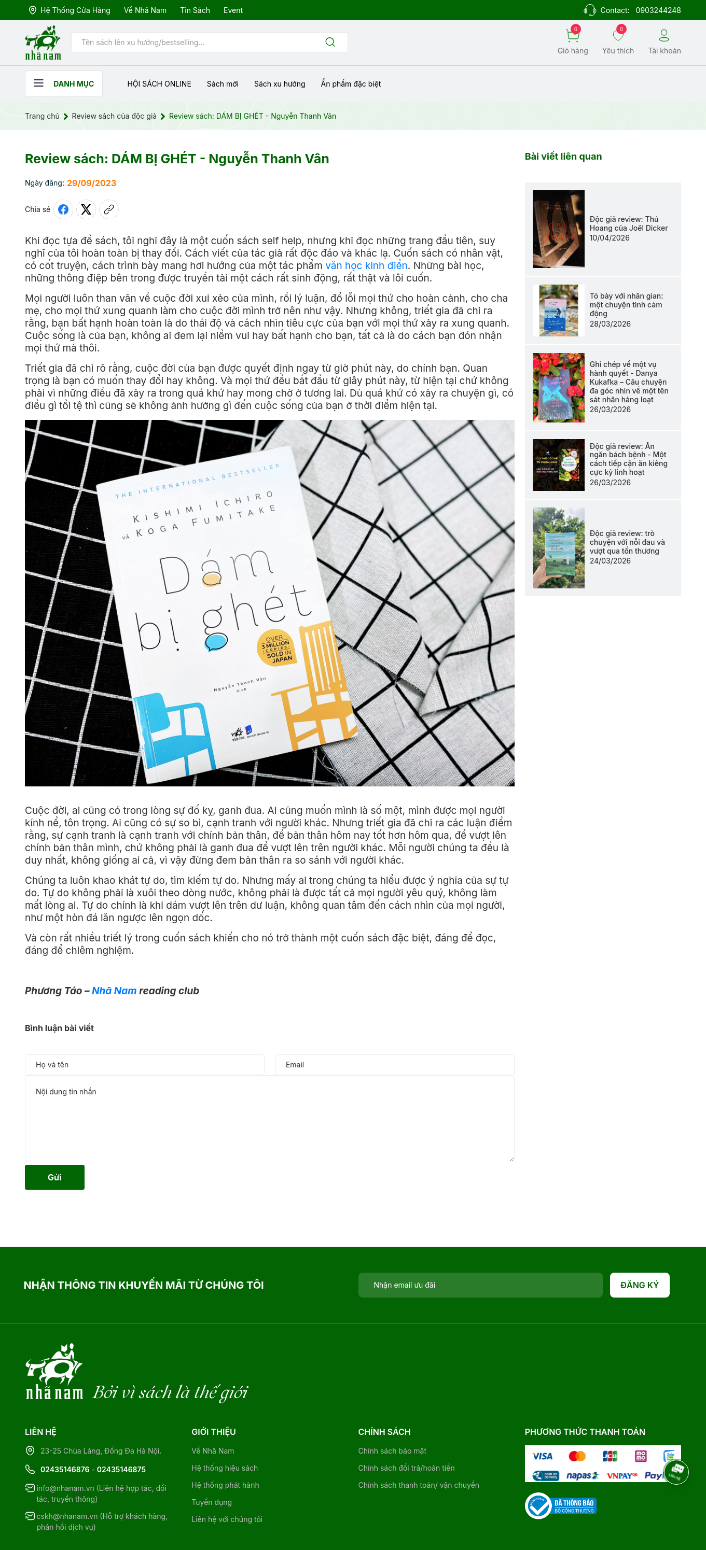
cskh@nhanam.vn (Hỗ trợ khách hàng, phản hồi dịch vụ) (102, 1479)
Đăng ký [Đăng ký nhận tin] (639, 1285)
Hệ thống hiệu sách (224, 1425)
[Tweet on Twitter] (86, 209)
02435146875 (121, 1426)
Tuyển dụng (211, 1459)
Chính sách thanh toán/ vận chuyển (419, 1442)
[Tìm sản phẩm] (210, 42)
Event (233, 10)
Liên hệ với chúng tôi (226, 1476)
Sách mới (223, 83)
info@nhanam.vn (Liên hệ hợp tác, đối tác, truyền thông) (101, 1451)
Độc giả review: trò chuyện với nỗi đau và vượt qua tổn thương (627, 542)
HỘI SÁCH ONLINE (159, 83)
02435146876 (65, 1426)
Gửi (55, 1177)
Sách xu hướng (280, 83)
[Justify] (330, 43)
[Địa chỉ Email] (480, 1285)
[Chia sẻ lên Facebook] (63, 209)
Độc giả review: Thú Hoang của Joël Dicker (629, 223)
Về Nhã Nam (145, 10)
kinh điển (386, 266)
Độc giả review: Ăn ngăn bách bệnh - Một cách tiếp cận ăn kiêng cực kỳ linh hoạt (629, 459)
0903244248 (658, 10)
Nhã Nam (114, 991)
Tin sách (195, 10)
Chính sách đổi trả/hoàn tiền (406, 1425)
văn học (343, 266)
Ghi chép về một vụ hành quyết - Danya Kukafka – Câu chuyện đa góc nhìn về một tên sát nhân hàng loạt (629, 381)
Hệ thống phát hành (225, 1442)
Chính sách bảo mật (392, 1408)
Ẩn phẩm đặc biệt (351, 83)
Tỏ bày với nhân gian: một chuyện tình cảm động (626, 304)
